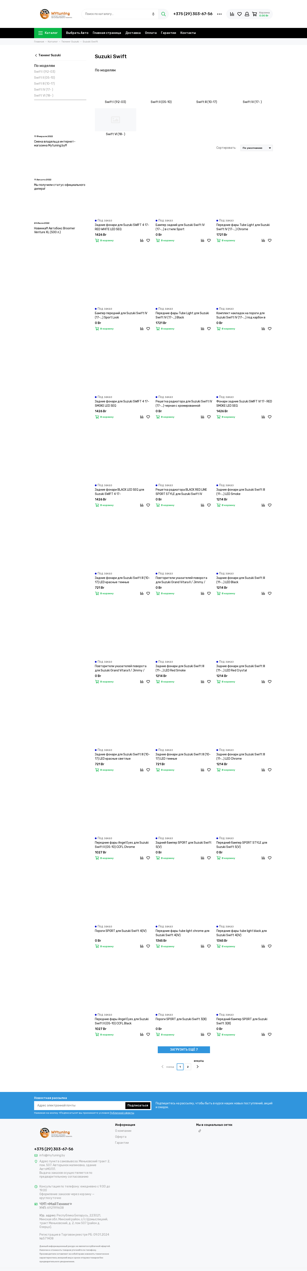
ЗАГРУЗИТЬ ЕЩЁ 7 (184, 1049)
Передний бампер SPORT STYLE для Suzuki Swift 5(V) (241, 845)
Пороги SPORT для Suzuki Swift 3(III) (181, 1019)
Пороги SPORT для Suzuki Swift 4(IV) (120, 931)
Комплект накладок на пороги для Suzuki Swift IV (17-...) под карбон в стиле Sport (240, 315)
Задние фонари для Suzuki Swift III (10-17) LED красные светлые (122, 757)
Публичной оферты (122, 1112)
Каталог (48, 33)
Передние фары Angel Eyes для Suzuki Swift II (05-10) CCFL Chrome (122, 845)
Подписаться (137, 1105)
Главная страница (107, 33)
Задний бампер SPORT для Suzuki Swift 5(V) (183, 845)
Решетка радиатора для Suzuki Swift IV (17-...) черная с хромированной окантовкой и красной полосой (184, 404)
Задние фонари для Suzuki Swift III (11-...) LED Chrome (240, 757)
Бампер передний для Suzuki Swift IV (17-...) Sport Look (121, 315)
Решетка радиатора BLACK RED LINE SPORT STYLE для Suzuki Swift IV (181, 492)
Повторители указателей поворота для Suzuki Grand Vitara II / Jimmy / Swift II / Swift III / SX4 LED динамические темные (181, 580)
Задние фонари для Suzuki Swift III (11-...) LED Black (240, 580)
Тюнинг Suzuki (47, 55)
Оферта (120, 1137)
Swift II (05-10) (44, 78)
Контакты (188, 33)
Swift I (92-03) (44, 72)
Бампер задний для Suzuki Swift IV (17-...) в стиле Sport (180, 227)
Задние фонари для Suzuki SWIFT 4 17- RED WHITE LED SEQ (122, 227)
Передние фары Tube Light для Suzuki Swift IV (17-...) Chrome (243, 227)
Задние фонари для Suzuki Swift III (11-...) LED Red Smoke (180, 668)
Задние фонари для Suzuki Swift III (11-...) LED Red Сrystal (240, 668)
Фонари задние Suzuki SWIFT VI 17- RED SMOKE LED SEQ (244, 404)
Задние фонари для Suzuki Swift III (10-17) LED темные (183, 757)
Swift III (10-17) (44, 83)
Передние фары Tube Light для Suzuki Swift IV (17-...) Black (182, 315)
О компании (123, 1131)
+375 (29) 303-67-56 (193, 14)
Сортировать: (226, 148)
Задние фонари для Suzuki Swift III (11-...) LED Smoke (240, 492)
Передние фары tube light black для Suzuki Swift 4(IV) (241, 933)
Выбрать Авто (77, 33)
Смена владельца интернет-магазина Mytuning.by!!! (54, 143)
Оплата (151, 33)
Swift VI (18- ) (43, 95)
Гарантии (168, 33)
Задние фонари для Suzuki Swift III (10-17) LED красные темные (122, 580)
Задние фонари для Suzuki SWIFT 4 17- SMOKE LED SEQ (122, 404)
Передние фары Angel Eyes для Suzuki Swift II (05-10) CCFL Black (122, 1021)
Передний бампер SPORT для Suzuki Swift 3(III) (241, 1021)
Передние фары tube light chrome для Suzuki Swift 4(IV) (182, 933)
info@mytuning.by (52, 1155)
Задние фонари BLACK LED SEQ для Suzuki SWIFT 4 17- (119, 492)
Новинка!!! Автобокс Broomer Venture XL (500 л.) (54, 230)
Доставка (133, 33)
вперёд (199, 1064)
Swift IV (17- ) (43, 89)
